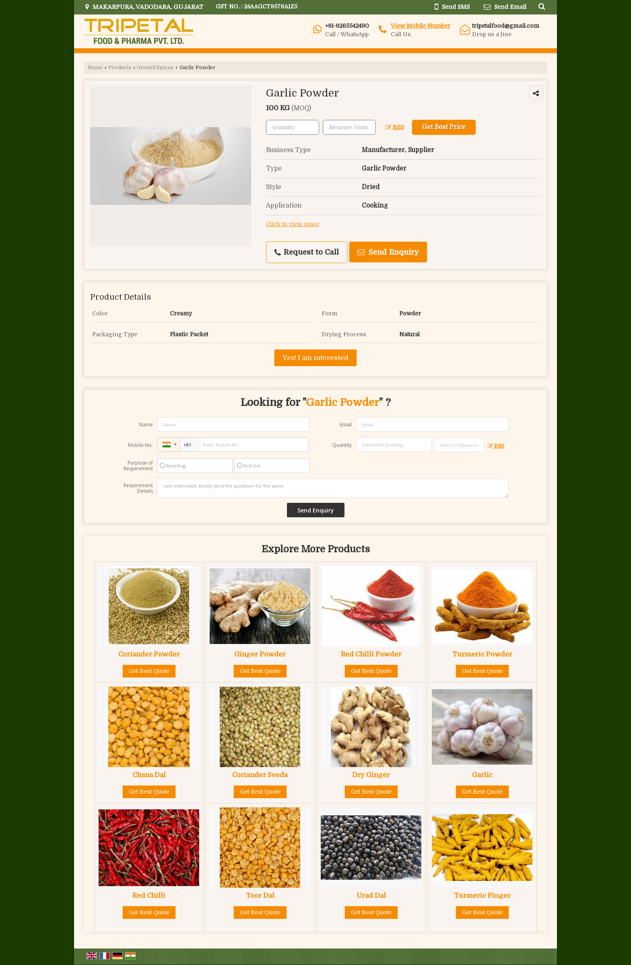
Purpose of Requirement (138, 465)
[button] (420, 26)
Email (346, 424)
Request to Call (306, 252)
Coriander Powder (149, 654)
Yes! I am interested (315, 358)
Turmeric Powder (482, 654)
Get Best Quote (149, 671)
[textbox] (349, 127)
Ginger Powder (260, 654)
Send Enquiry (388, 252)
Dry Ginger (371, 775)
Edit (395, 127)
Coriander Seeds (260, 775)
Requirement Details (138, 488)
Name (146, 424)
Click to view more (292, 224)
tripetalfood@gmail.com (505, 26)
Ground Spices (155, 67)
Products (119, 67)
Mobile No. (140, 445)
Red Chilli (148, 895)
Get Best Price (444, 127)
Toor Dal (260, 895)
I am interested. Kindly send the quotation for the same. (333, 488)
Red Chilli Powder (371, 654)
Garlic (482, 775)
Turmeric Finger (482, 895)
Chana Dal (149, 775)
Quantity (342, 445)
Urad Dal (371, 895)
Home (95, 67)
